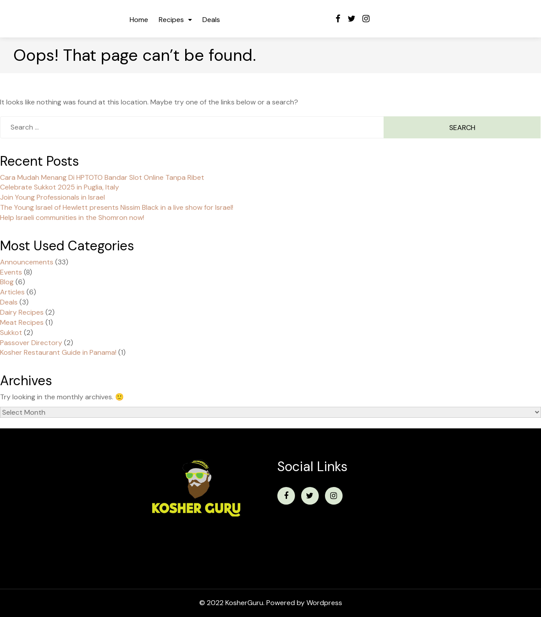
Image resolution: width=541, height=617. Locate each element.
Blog (7, 281)
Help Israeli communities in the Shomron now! (72, 217)
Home (139, 19)
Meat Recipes (22, 322)
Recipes (171, 19)
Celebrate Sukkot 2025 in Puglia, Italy (59, 187)
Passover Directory (31, 342)
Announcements (26, 262)
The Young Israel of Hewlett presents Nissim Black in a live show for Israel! (116, 207)
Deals (211, 19)
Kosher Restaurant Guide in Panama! (58, 352)
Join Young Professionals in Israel (52, 197)
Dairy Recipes (22, 312)
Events (11, 272)
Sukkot (11, 332)
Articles (12, 292)
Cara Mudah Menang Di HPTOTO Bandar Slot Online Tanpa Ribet (102, 177)
